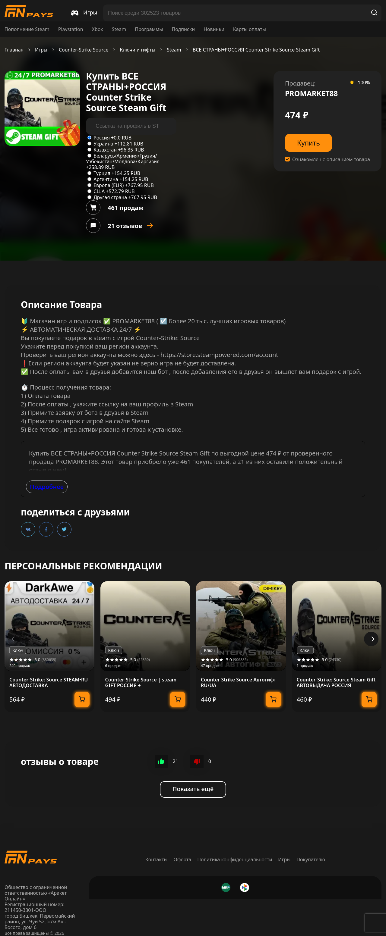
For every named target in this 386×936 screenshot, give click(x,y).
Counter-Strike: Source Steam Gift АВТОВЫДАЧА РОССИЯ (336, 682)
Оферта (182, 859)
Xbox (97, 29)
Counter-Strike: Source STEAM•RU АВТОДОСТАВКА (48, 682)
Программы (149, 29)
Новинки (214, 29)
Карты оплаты (249, 29)
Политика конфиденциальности (234, 859)
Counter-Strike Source (84, 50)
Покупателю (310, 859)
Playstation (70, 29)
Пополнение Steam (27, 29)
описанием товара (348, 159)
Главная (14, 50)
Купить (308, 143)
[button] (371, 639)
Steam (119, 29)
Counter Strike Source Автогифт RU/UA (238, 682)
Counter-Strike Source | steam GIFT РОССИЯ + (141, 682)
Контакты (156, 859)
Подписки (183, 29)
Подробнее (47, 487)
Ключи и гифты (137, 50)
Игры (41, 50)
